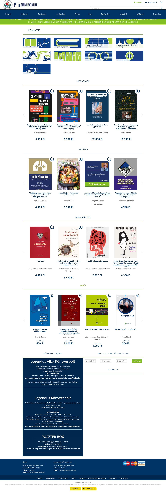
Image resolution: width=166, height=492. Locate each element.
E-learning (157, 18)
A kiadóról (123, 18)
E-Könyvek (24, 18)
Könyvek (8, 18)
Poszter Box (105, 18)
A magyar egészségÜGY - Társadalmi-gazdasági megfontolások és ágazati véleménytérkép (69, 339)
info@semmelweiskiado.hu (55, 415)
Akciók (77, 18)
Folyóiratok (42, 18)
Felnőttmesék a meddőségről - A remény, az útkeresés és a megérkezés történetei (69, 270)
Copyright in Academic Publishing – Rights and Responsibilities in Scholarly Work (40, 134)
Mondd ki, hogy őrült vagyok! (97, 268)
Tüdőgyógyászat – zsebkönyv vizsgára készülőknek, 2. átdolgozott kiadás (40, 202)
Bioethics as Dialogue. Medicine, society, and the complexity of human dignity (68, 134)
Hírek (90, 18)
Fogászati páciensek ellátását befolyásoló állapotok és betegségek (126, 202)
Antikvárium (61, 18)
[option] (40, 121)
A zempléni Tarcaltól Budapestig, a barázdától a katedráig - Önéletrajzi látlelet (97, 202)
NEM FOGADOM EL (89, 489)
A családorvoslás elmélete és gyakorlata (97, 133)
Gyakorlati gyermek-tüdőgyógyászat (40, 337)
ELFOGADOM (75, 489)
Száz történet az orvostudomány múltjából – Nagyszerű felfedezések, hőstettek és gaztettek (126, 134)
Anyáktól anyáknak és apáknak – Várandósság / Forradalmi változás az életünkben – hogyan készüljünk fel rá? (126, 271)
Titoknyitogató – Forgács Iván (126, 336)
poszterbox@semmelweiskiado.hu (55, 453)
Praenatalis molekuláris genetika (97, 336)
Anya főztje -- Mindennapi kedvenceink (69, 201)
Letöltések (140, 18)
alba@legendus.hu (55, 378)
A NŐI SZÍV (40, 268)
